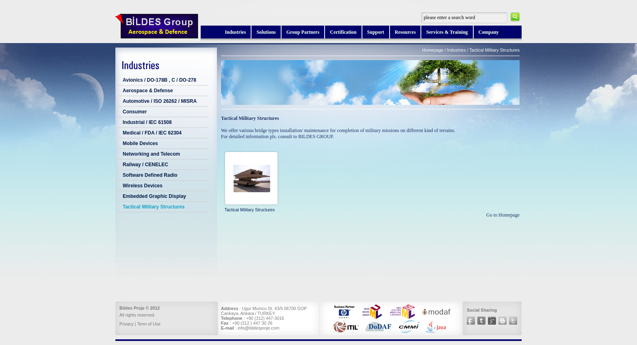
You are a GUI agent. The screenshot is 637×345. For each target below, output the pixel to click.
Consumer (135, 112)
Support (375, 32)
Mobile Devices (140, 143)
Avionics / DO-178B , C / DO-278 (159, 80)
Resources (405, 32)
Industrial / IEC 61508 (147, 122)
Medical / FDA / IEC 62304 (152, 133)
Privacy (126, 323)
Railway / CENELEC (145, 164)
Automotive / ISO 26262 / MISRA (160, 101)
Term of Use (148, 323)
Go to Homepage (503, 215)
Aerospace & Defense (148, 90)
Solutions (265, 32)
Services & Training (447, 32)
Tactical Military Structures (154, 207)
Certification (343, 32)
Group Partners (302, 32)
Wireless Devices (142, 186)
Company (489, 32)
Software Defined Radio (150, 175)
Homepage (432, 50)
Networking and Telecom (151, 154)
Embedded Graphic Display (154, 196)
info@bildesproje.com (259, 327)
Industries (235, 32)
